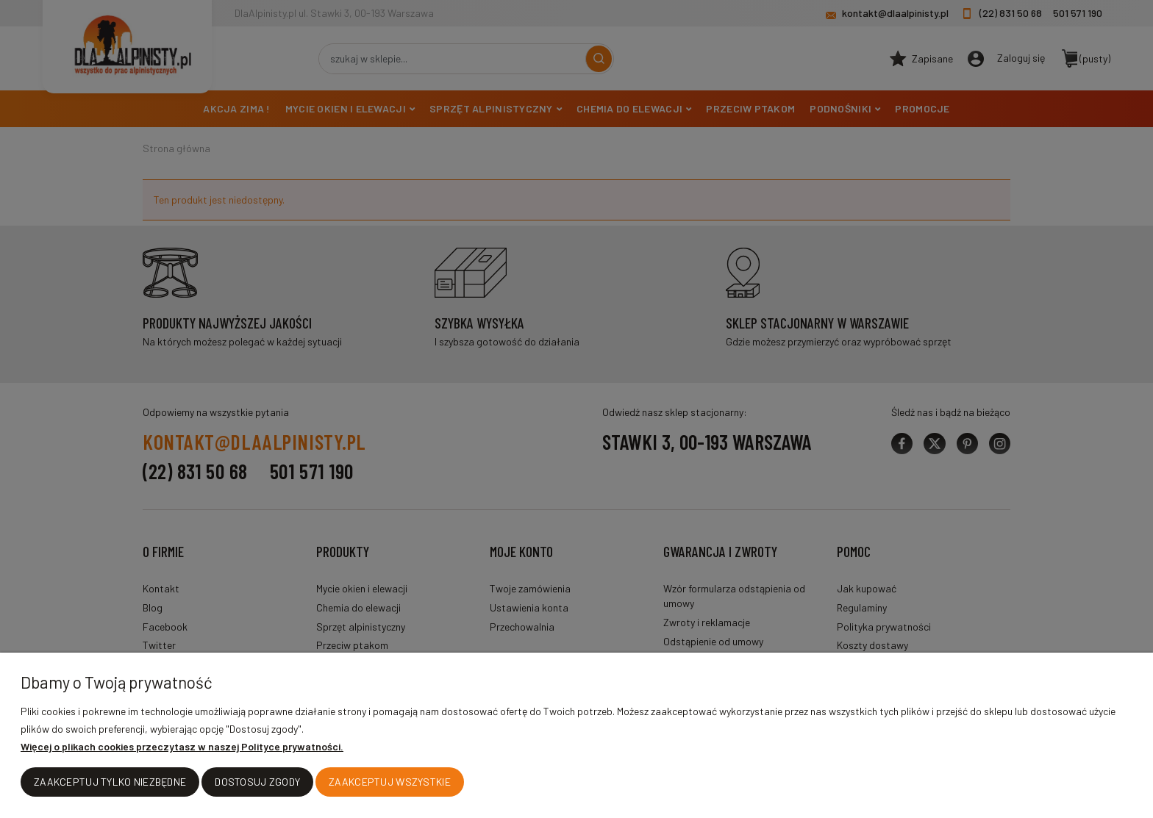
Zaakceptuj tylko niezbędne (110, 782)
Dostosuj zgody (257, 782)
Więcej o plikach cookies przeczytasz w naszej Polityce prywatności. (182, 747)
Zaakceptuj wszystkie (390, 782)
